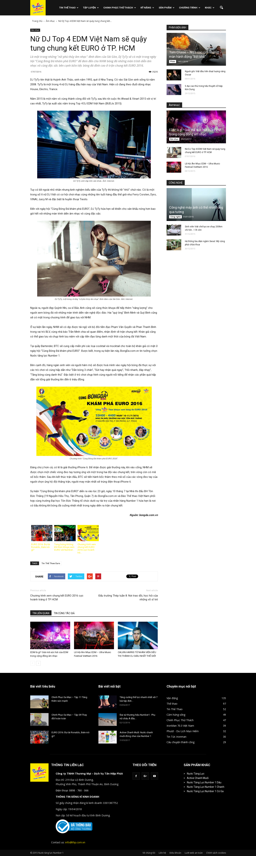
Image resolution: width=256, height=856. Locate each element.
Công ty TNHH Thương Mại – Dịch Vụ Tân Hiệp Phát (89, 773)
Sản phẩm (166, 7)
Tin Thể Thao (68, 7)
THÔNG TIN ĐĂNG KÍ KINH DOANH (77, 796)
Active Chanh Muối (198, 778)
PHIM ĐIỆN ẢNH (177, 27)
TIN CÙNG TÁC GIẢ (64, 613)
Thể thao (172, 703)
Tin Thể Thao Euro (50, 563)
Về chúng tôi (149, 852)
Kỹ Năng (147, 7)
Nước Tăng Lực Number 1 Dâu (204, 782)
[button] (221, 7)
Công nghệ (175, 216)
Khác (209, 7)
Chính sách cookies (216, 852)
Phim (172, 61)
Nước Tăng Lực (195, 773)
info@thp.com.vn (75, 842)
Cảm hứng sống (176, 714)
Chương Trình (189, 7)
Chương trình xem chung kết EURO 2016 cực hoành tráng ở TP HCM (56, 597)
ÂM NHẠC (174, 105)
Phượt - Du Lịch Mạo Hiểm (183, 731)
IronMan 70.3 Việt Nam (180, 725)
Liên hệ (162, 852)
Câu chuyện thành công (180, 742)
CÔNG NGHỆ (176, 182)
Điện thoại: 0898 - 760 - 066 (72, 790)
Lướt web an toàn (194, 852)
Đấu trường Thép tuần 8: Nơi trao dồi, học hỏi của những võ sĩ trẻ (128, 597)
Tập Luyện (91, 7)
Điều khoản (175, 852)
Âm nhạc (35, 30)
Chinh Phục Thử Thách (119, 7)
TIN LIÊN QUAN (40, 613)
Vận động (172, 698)
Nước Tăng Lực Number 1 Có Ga (205, 791)
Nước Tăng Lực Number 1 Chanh (205, 786)
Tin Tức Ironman (176, 736)
